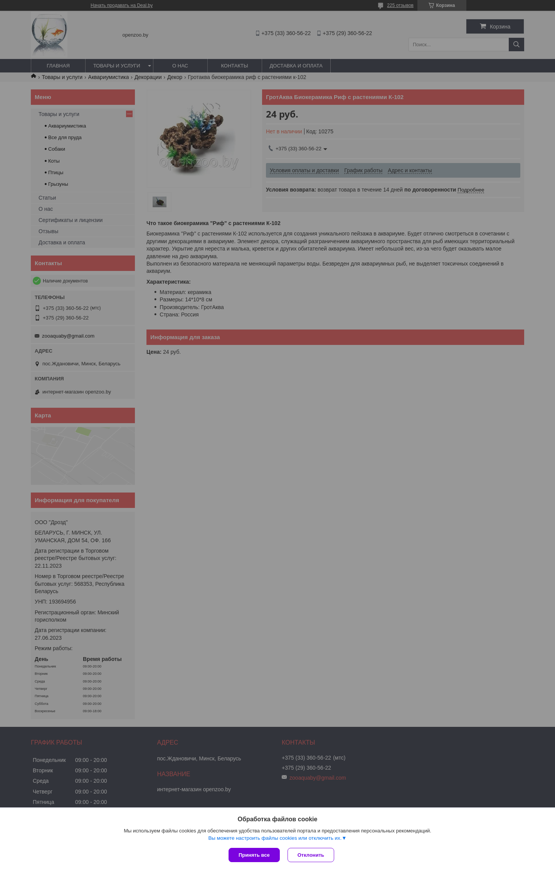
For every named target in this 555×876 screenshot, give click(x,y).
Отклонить (311, 855)
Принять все (254, 855)
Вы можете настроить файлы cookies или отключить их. (274, 838)
